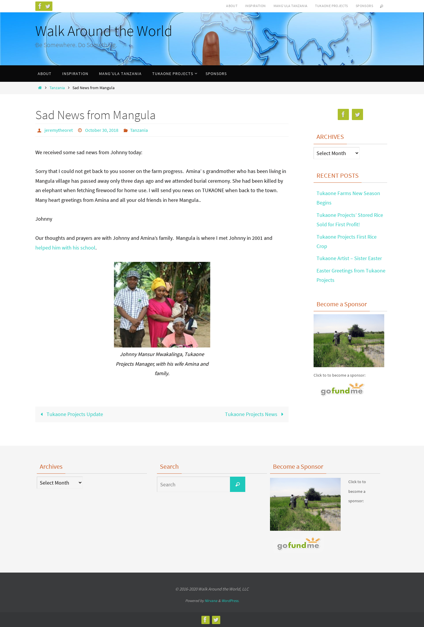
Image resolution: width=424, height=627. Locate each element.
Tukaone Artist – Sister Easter (349, 258)
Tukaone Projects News (255, 414)
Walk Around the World (103, 30)
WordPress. (230, 600)
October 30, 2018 (101, 130)
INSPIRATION (255, 6)
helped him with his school (65, 247)
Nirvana (211, 600)
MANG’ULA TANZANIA (291, 6)
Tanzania (57, 87)
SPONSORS (364, 6)
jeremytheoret (58, 130)
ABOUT (231, 6)
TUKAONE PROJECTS (331, 6)
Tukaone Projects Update (70, 414)
